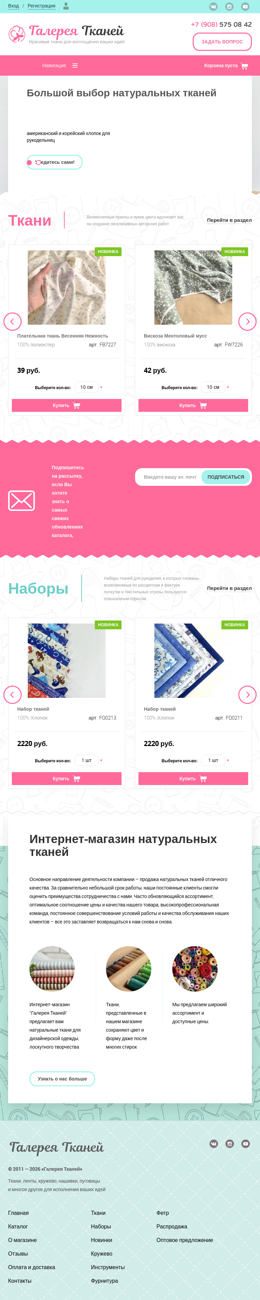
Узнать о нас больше (62, 1078)
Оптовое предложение (184, 1240)
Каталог (18, 1226)
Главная (18, 1213)
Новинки (101, 1240)
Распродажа (171, 1226)
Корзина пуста (226, 65)
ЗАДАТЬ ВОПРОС (222, 41)
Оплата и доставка (31, 1267)
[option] (66, 330)
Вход (13, 5)
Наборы (101, 1226)
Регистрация (42, 5)
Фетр (162, 1213)
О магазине (22, 1240)
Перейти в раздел (229, 220)
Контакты (19, 1280)
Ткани (98, 1213)
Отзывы (18, 1253)
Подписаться (226, 477)
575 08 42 (221, 24)
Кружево (101, 1253)
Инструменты (108, 1267)
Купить (67, 405)
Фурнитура (104, 1280)
